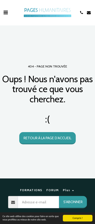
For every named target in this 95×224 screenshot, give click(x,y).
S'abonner (73, 202)
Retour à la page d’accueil (47, 138)
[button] (5, 12)
